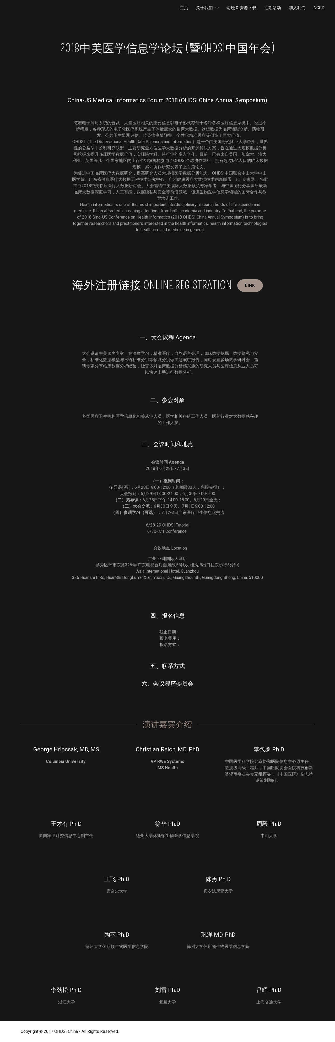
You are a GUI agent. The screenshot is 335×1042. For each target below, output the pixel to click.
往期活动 (272, 7)
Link (250, 285)
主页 (184, 7)
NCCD (319, 7)
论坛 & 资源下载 (241, 7)
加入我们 (297, 7)
